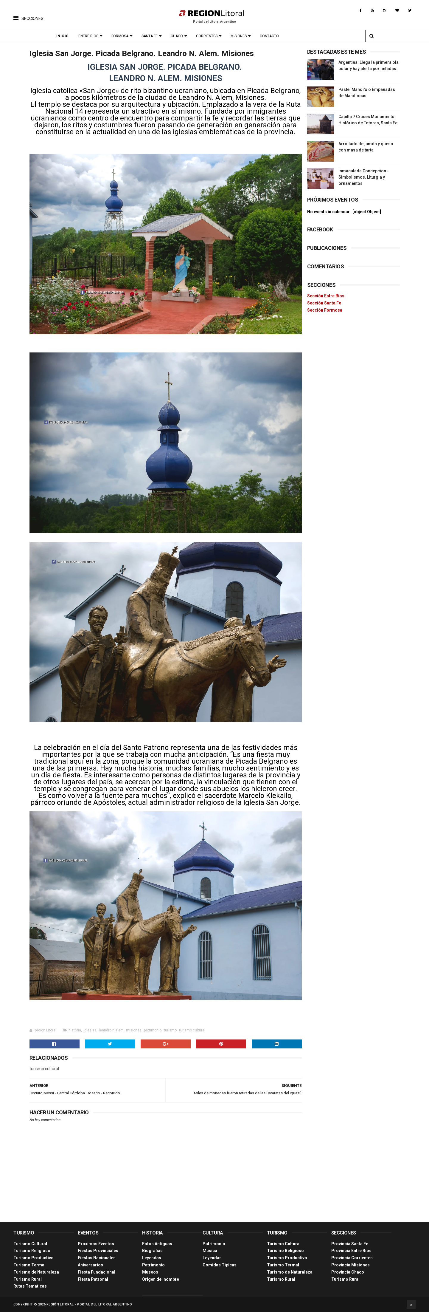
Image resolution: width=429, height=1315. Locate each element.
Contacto (271, 36)
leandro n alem (111, 1034)
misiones (134, 1034)
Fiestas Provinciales (98, 1254)
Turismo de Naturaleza (36, 1275)
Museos (150, 1275)
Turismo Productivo (33, 1261)
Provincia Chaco (347, 1275)
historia (75, 1034)
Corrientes (208, 36)
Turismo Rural (27, 1282)
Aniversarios (90, 1268)
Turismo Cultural (30, 1247)
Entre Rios (90, 36)
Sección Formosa (324, 310)
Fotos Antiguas (157, 1247)
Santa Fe (151, 36)
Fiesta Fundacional (96, 1275)
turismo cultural (192, 1034)
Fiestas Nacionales (97, 1261)
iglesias (90, 1034)
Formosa (121, 36)
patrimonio (152, 1034)
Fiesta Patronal (93, 1282)
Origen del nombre (160, 1282)
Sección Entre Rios (325, 295)
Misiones (240, 36)
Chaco (178, 36)
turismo (170, 1034)
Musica (210, 1254)
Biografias (152, 1254)
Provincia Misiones (350, 1268)
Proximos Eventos (96, 1247)
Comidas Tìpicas (220, 1268)
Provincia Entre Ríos (351, 1254)
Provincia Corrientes (352, 1261)
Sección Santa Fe (324, 303)
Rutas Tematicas (30, 1289)
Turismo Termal (29, 1268)
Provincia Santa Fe (349, 1247)
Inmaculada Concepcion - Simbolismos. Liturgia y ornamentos (363, 177)
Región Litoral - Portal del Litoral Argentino (89, 1307)
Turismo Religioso (31, 1254)
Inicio (64, 36)
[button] (28, 13)
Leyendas (151, 1261)
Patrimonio (153, 1268)
